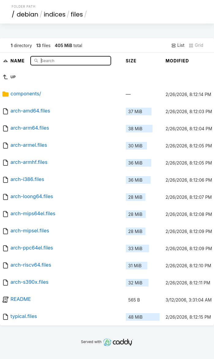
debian (27, 14)
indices (55, 14)
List (177, 45)
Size (131, 60)
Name (18, 60)
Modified (177, 60)
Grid (196, 45)
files (77, 14)
